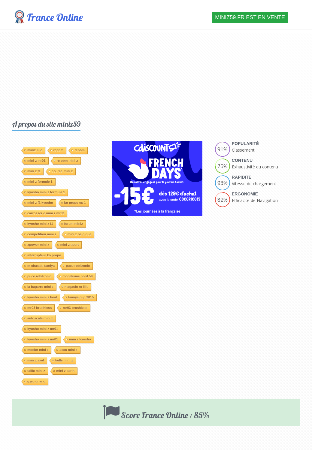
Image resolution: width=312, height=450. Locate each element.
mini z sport (68, 244)
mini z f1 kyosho (38, 202)
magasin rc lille (75, 286)
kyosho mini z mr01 (41, 329)
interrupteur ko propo (42, 255)
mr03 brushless (38, 308)
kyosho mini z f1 (38, 223)
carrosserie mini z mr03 (44, 213)
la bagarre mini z (38, 286)
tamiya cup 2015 (79, 297)
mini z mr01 (35, 160)
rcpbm (57, 150)
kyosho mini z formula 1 (44, 192)
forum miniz (72, 223)
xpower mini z (36, 244)
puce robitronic (76, 265)
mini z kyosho (78, 339)
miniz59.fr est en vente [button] (250, 17)
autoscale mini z (38, 318)
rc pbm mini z (66, 160)
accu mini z (66, 350)
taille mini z (62, 360)
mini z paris (63, 371)
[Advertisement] (156, 74)
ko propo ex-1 (73, 202)
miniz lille (33, 150)
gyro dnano (34, 381)
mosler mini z (36, 350)
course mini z (61, 171)
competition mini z (40, 234)
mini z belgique (78, 234)
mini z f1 (32, 171)
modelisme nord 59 (75, 276)
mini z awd (34, 360)
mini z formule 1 (38, 181)
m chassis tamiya (39, 265)
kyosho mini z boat (40, 297)
